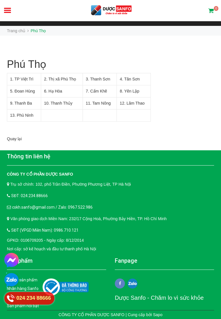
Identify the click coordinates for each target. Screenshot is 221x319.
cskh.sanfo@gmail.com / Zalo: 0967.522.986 (52, 207)
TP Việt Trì (23, 79)
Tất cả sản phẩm (22, 280)
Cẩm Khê (98, 91)
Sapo (158, 314)
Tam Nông (101, 103)
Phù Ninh (25, 115)
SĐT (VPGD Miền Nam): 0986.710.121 (45, 230)
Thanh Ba (23, 103)
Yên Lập (131, 91)
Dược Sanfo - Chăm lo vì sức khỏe (159, 298)
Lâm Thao (136, 103)
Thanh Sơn (100, 79)
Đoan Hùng (25, 91)
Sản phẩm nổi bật (23, 305)
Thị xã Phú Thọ (62, 79)
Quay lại (14, 139)
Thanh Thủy (62, 103)
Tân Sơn (132, 79)
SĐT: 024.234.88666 (29, 195)
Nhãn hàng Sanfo (23, 288)
